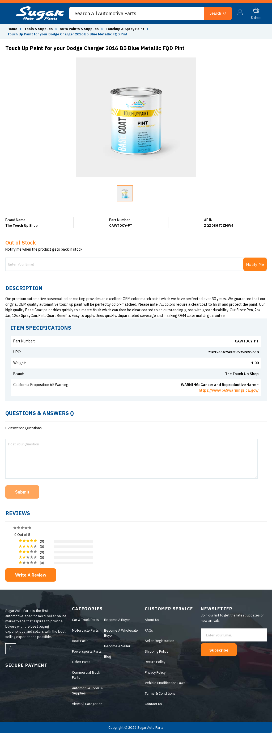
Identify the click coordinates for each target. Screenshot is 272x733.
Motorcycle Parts (84, 630)
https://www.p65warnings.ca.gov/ (229, 390)
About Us (151, 620)
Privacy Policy (154, 672)
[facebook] (10, 648)
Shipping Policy (156, 651)
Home (12, 29)
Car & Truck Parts (84, 620)
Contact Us (153, 704)
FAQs (148, 630)
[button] (220, 13)
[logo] (40, 19)
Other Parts (80, 662)
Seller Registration (159, 641)
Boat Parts (79, 641)
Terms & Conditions (159, 693)
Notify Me (254, 264)
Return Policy (154, 662)
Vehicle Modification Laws (164, 683)
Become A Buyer (116, 620)
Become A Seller (116, 646)
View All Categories (86, 704)
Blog (106, 656)
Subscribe (220, 648)
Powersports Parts (86, 651)
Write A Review (30, 575)
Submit (22, 492)
